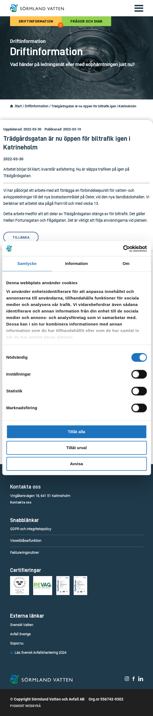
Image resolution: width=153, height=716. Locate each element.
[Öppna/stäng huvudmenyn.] (136, 8)
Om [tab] (126, 263)
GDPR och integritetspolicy (30, 529)
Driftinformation (40, 22)
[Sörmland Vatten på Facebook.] (133, 680)
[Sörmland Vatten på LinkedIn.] (140, 680)
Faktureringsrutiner (24, 553)
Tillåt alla (76, 431)
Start (18, 106)
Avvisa (76, 463)
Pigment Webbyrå (25, 706)
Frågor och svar (86, 21)
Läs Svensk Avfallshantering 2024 (40, 653)
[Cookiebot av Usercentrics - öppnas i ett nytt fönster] (123, 248)
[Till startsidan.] (37, 8)
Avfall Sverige (20, 634)
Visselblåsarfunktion (25, 541)
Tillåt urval (76, 447)
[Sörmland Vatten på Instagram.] (127, 680)
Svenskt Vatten (21, 625)
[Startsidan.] (11, 106)
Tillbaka (21, 237)
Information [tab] (76, 263)
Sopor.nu (16, 643)
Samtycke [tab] (27, 263)
